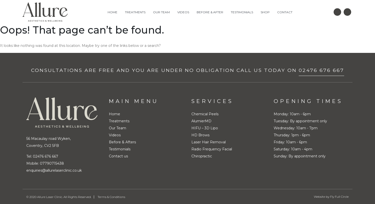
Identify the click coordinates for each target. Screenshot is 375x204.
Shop (265, 12)
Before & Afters (122, 142)
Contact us (118, 156)
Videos (183, 12)
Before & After (210, 12)
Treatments (135, 12)
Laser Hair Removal (208, 142)
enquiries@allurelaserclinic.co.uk (54, 170)
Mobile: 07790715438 (45, 163)
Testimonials (242, 12)
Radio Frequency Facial (211, 149)
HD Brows (200, 135)
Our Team (161, 12)
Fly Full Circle (339, 196)
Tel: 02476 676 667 (42, 156)
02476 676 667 (321, 70)
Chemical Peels (204, 114)
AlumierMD (201, 121)
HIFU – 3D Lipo (204, 128)
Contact (284, 12)
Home (112, 12)
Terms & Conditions (111, 196)
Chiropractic (201, 156)
